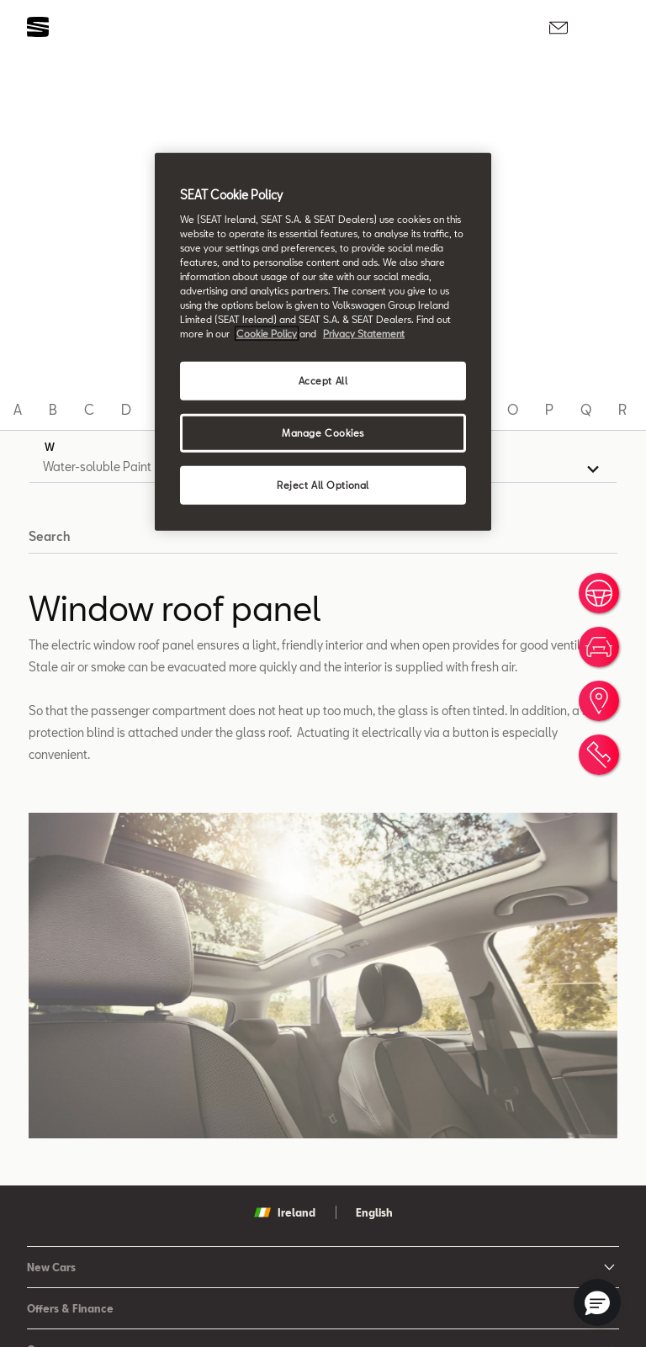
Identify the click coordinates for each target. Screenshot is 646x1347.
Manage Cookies (323, 432)
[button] (597, 1302)
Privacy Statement (364, 333)
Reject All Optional (323, 485)
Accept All (323, 380)
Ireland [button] (284, 1212)
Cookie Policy (266, 333)
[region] (323, 342)
